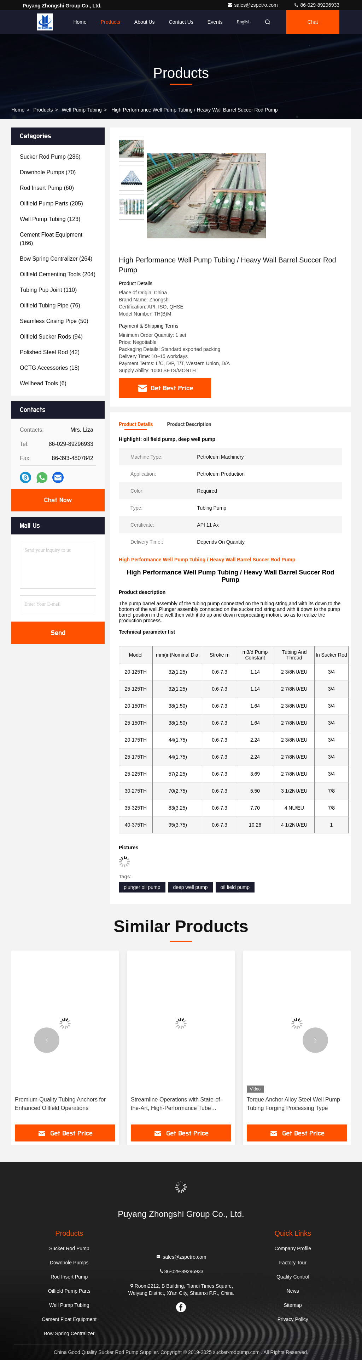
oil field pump (235, 887)
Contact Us (181, 22)
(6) (43, 383)
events (215, 22)
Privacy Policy (293, 1319)
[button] (46, 1040)
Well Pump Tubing (82, 110)
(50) (54, 321)
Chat (313, 22)
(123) (50, 219)
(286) (50, 157)
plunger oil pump (142, 887)
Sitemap (293, 1305)
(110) (48, 290)
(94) (51, 337)
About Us (144, 22)
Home (79, 22)
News (293, 1291)
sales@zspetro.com (253, 5)
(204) (57, 274)
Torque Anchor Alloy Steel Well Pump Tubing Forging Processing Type (293, 1103)
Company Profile (292, 1248)
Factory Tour (292, 1262)
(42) (50, 352)
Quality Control (292, 1277)
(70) (48, 172)
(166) (51, 239)
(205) (51, 203)
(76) (50, 305)
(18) (50, 368)
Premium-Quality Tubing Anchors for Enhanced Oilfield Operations (60, 1103)
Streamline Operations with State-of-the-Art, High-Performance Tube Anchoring (176, 1104)
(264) (56, 259)
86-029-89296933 (316, 5)
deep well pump (190, 887)
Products (110, 22)
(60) (47, 188)
